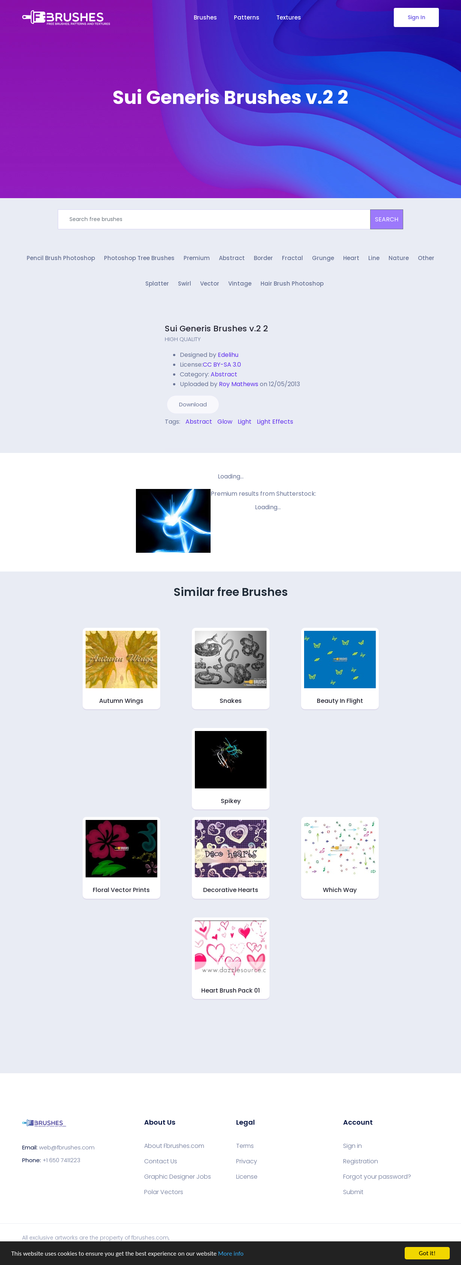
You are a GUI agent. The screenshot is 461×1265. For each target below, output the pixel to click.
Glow (224, 421)
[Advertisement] (230, 131)
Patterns (246, 17)
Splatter (157, 283)
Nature (399, 258)
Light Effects (275, 421)
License (247, 1177)
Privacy (246, 1161)
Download (193, 404)
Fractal (292, 258)
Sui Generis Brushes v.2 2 (216, 328)
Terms (245, 1146)
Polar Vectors (163, 1192)
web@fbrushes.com (67, 1147)
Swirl (184, 283)
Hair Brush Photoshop (292, 283)
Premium (197, 258)
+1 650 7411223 (61, 1160)
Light (245, 421)
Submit (353, 1192)
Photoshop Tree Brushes (139, 258)
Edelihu (228, 354)
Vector (209, 283)
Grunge (323, 258)
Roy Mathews (238, 384)
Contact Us (160, 1161)
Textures (288, 17)
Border (263, 258)
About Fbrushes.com (174, 1146)
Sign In (416, 17)
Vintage (240, 283)
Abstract (232, 258)
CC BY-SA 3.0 (222, 364)
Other (426, 258)
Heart (351, 258)
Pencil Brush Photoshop (61, 258)
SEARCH (386, 219)
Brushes (205, 17)
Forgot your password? (377, 1177)
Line (374, 258)
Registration (360, 1161)
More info (231, 1253)
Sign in (352, 1146)
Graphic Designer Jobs (177, 1177)
